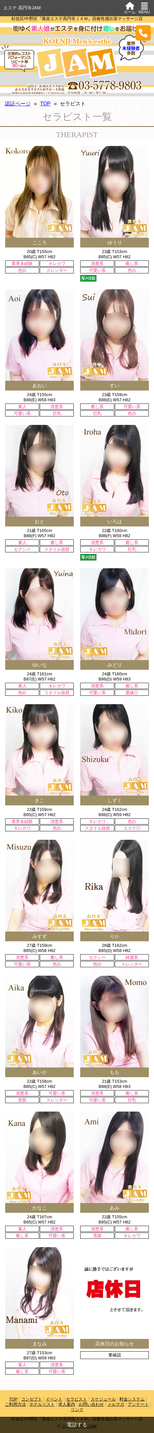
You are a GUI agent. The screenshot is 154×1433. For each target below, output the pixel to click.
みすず (39, 936)
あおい (39, 385)
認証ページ (18, 103)
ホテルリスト (42, 1404)
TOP (45, 103)
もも (114, 1072)
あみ (114, 1207)
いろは (114, 521)
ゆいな (39, 665)
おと (39, 521)
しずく (114, 800)
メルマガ (115, 1404)
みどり (114, 665)
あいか (39, 1072)
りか (114, 936)
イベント (54, 1399)
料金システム (132, 1399)
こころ (39, 242)
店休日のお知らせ (114, 1343)
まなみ (39, 1343)
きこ (39, 800)
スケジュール (103, 1399)
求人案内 (66, 1404)
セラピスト (76, 1399)
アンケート (138, 1404)
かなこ (39, 1207)
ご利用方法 (15, 1404)
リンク (77, 1409)
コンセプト (31, 1399)
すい (114, 385)
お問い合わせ (91, 1404)
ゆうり (114, 242)
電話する (77, 1424)
